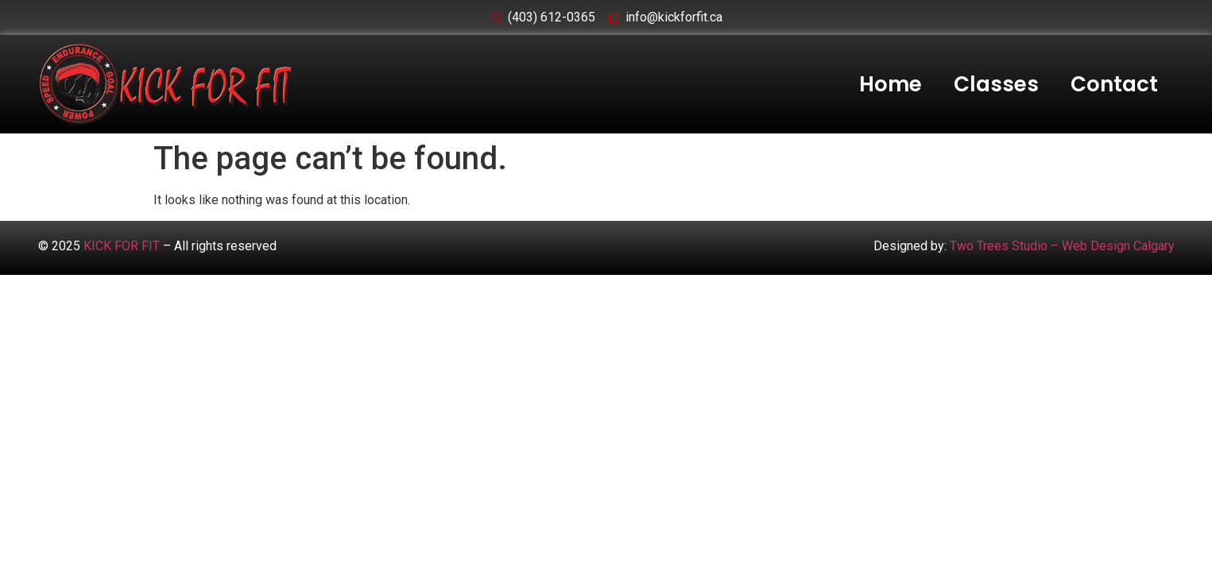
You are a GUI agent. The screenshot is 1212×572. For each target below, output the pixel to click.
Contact (1114, 84)
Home (890, 84)
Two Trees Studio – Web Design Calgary (1062, 245)
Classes (996, 84)
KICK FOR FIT (121, 245)
